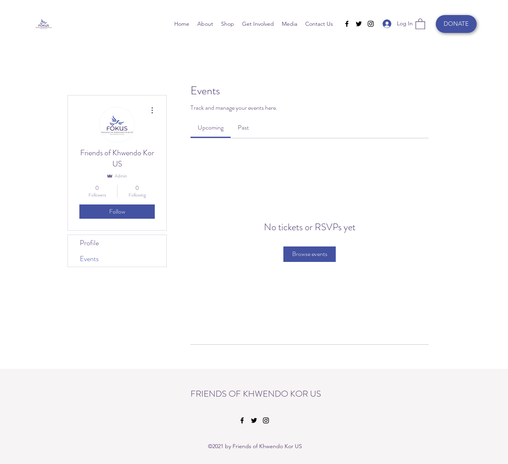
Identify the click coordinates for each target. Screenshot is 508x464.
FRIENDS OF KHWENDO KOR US (255, 394)
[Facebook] (347, 24)
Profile (89, 243)
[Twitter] (359, 24)
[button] (420, 23)
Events (89, 259)
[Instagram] (371, 24)
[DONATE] (456, 24)
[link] (210, 127)
